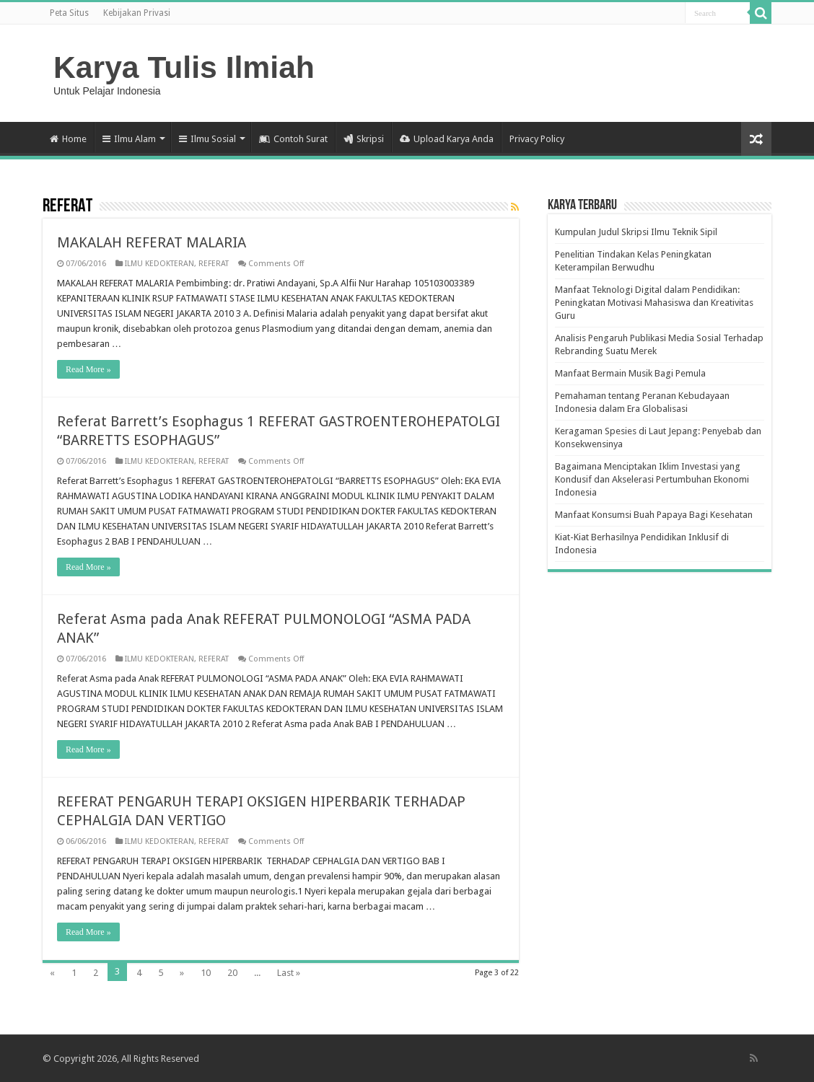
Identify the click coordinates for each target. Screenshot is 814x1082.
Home (68, 138)
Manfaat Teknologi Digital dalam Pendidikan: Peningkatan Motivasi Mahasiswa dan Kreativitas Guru (654, 302)
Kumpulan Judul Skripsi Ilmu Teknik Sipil (636, 231)
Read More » (88, 369)
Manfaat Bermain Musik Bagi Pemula (630, 373)
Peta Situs (69, 13)
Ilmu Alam (129, 138)
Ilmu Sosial (207, 138)
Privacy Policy (536, 138)
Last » (288, 972)
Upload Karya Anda (447, 138)
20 (232, 972)
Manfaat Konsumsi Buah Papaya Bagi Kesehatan (654, 514)
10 (206, 972)
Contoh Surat (293, 138)
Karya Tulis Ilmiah (184, 67)
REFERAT (213, 263)
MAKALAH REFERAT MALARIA (151, 242)
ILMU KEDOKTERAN (159, 263)
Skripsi (363, 138)
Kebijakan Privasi (136, 13)
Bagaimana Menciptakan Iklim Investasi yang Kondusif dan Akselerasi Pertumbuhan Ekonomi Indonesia (652, 479)
